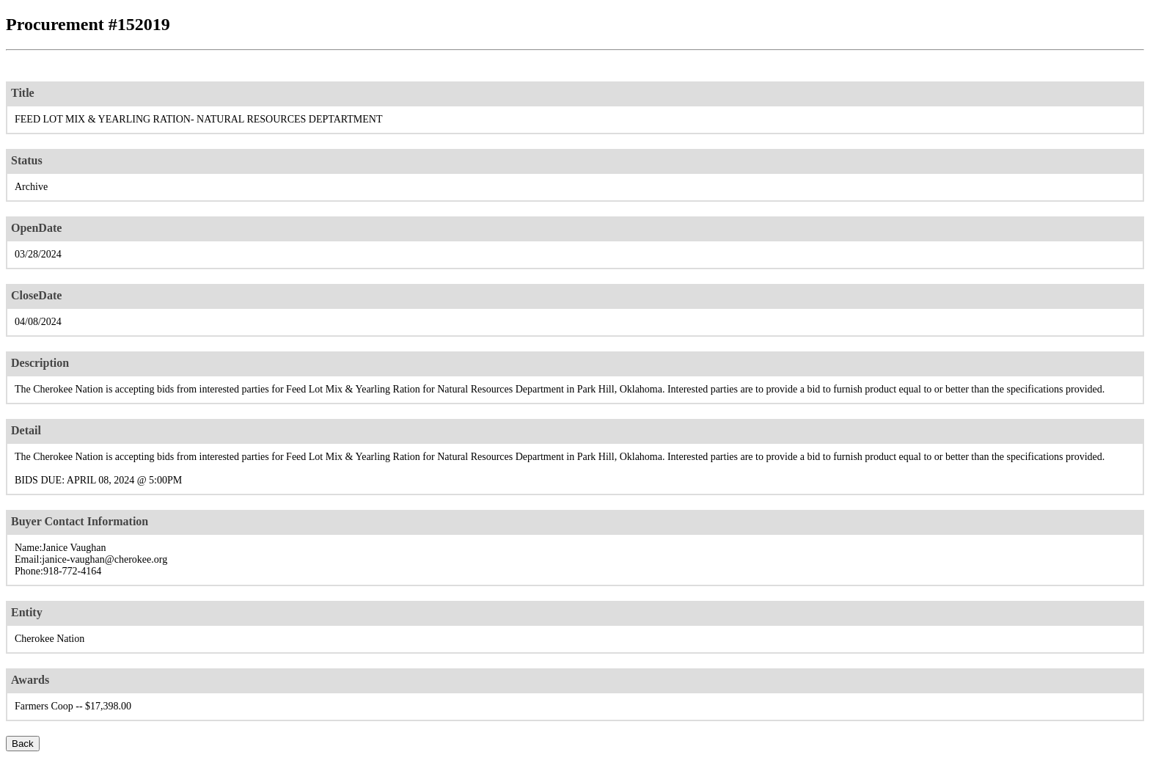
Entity (27, 612)
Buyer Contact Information (79, 521)
